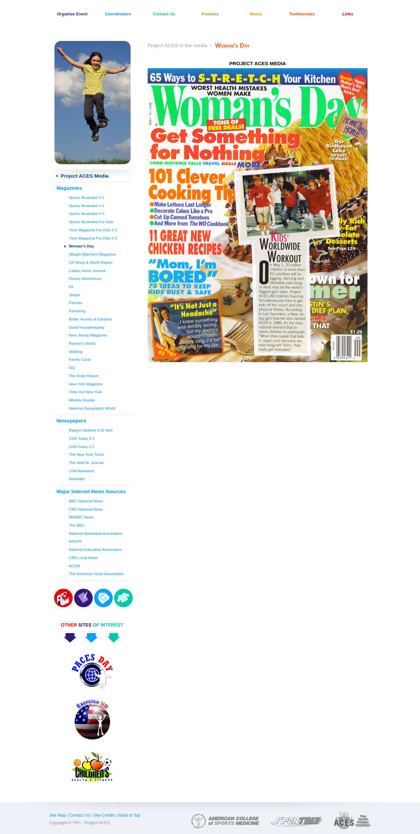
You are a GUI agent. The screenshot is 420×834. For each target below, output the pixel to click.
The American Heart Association (96, 574)
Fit (71, 286)
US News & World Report (91, 262)
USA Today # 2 (81, 446)
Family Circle (80, 359)
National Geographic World (92, 408)
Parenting (77, 311)
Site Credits (104, 815)
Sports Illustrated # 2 (86, 206)
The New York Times (86, 454)
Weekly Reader (82, 400)
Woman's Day (81, 246)
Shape (74, 295)
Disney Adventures (85, 278)
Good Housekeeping (86, 327)
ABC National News (86, 501)
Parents (75, 303)
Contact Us (79, 815)
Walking (75, 351)
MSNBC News (81, 517)
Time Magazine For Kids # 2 (93, 238)
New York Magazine (86, 384)
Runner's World (82, 343)
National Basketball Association (96, 533)
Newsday (77, 478)
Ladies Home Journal (87, 270)
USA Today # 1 (81, 438)
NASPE (75, 541)
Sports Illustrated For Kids (91, 222)
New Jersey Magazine (88, 335)
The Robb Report (83, 376)
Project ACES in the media (177, 45)
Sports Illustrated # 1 (86, 197)
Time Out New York (85, 392)
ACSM (74, 566)
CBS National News (86, 509)
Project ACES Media (85, 176)
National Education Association (95, 549)
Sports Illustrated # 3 (86, 213)
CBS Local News (83, 557)
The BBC (77, 525)
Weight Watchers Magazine (92, 254)
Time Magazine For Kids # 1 (93, 230)
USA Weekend (81, 471)
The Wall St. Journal (86, 462)
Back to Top (129, 815)
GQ (72, 367)
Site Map (57, 815)
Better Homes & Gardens (90, 319)
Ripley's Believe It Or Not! (91, 430)
